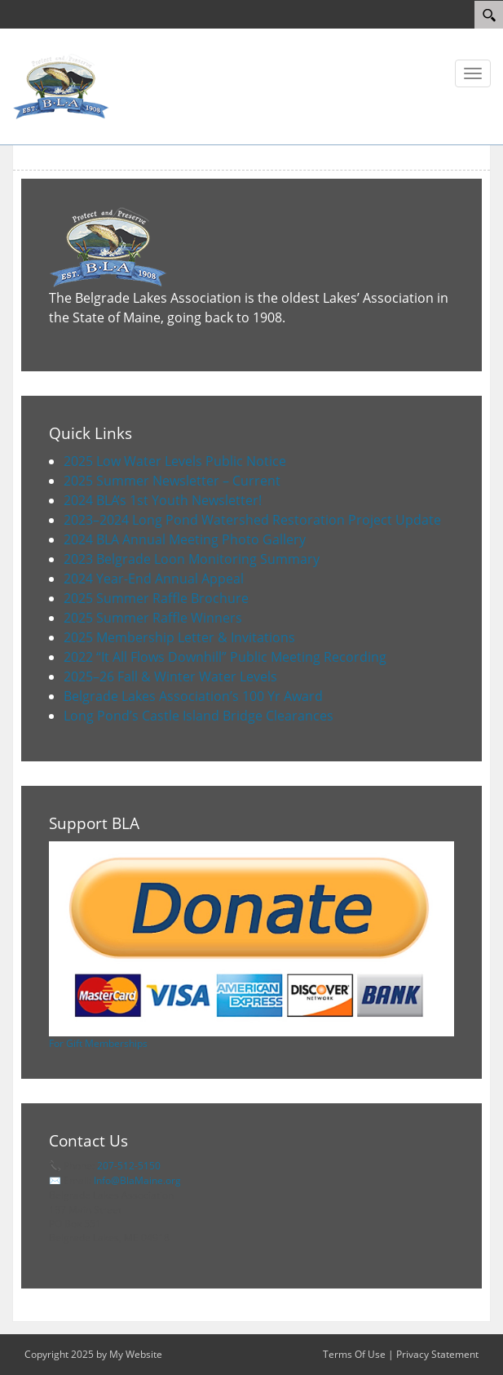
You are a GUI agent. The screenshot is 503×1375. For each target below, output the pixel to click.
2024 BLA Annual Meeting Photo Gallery (185, 539)
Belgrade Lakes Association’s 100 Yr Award (193, 696)
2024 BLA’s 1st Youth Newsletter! (163, 500)
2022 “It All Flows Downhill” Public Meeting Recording (225, 657)
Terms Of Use (354, 1354)
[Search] (488, 15)
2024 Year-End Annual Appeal (154, 579)
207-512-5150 (129, 1166)
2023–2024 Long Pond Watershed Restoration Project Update (252, 520)
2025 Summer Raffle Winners (153, 618)
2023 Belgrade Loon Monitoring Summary (192, 559)
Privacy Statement (437, 1354)
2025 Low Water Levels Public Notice (175, 461)
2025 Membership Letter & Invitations (179, 637)
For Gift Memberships (98, 1043)
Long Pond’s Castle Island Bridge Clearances (198, 716)
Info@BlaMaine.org (137, 1180)
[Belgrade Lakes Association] (61, 85)
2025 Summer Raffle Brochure (156, 598)
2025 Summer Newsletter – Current (172, 481)
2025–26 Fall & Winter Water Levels (170, 676)
